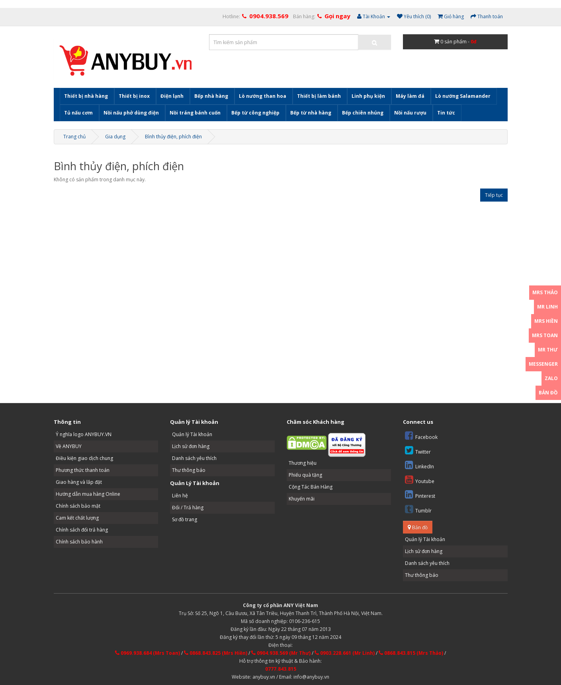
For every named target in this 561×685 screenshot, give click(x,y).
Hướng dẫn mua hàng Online (88, 494)
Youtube (419, 480)
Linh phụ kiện (368, 96)
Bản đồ (418, 527)
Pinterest (420, 494)
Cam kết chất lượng (77, 517)
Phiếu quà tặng (305, 475)
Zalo (551, 378)
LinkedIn (419, 465)
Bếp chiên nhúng (362, 112)
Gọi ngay (337, 16)
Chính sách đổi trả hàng (82, 529)
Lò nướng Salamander (463, 96)
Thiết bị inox (134, 96)
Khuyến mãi (302, 498)
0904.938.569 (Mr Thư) (281, 653)
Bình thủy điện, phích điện (173, 136)
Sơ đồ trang (184, 519)
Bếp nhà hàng (211, 96)
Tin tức (446, 112)
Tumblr (418, 509)
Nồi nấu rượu (410, 112)
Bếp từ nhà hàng (310, 112)
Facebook (421, 435)
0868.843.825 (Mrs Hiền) (215, 653)
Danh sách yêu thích (194, 458)
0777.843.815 (280, 669)
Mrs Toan (545, 335)
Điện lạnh (172, 96)
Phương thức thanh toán (82, 470)
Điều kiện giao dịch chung (84, 458)
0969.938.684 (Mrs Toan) (147, 653)
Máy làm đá (410, 96)
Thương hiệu (303, 463)
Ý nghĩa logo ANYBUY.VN (83, 434)
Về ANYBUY (69, 446)
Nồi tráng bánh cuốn (195, 112)
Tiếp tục (494, 195)
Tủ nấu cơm (78, 112)
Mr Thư (548, 349)
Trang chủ (74, 136)
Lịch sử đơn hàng (190, 446)
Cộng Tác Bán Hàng (310, 486)
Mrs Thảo (545, 292)
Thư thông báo (188, 470)
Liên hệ (180, 495)
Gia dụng (115, 136)
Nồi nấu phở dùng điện (131, 112)
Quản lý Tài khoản (192, 434)
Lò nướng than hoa (262, 96)
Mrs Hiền (546, 321)
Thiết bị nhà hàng (86, 96)
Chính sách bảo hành (79, 541)
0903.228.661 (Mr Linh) (345, 653)
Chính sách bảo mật (78, 506)
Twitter (418, 450)
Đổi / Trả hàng (187, 507)
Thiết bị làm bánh (319, 96)
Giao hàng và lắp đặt (79, 482)
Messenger (543, 364)
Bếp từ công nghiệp (255, 112)
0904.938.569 (268, 16)
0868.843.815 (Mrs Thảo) (411, 653)
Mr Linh (547, 306)
